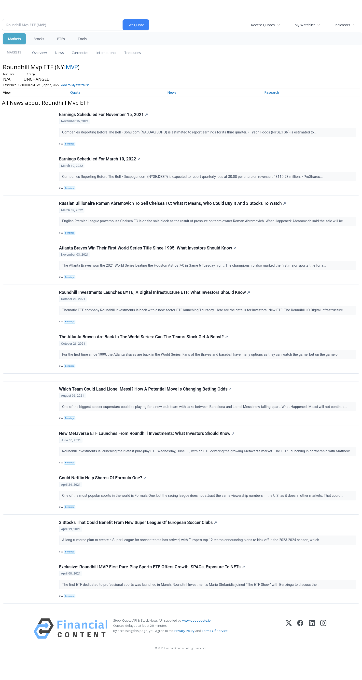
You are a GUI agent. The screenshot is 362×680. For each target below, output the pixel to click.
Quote (75, 92)
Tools (82, 39)
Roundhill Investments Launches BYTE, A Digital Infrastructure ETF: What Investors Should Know (155, 300)
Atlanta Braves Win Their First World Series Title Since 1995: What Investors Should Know (148, 254)
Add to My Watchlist (75, 85)
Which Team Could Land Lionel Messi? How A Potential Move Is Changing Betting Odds (145, 402)
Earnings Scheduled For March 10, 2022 (100, 161)
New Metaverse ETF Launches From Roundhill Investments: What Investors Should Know (147, 448)
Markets (14, 39)
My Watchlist (304, 25)
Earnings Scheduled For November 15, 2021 (103, 115)
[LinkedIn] (312, 651)
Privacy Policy (184, 653)
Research (271, 92)
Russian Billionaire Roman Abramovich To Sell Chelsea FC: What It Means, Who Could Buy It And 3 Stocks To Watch (172, 207)
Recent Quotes (263, 25)
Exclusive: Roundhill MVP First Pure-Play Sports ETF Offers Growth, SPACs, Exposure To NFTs (152, 587)
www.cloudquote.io (196, 643)
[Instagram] (323, 651)
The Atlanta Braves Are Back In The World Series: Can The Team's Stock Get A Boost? (143, 346)
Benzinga (71, 144)
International (106, 52)
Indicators (342, 25)
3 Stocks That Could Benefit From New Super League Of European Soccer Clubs (138, 541)
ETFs (61, 39)
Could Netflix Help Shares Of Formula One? (103, 495)
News (59, 52)
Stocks (39, 39)
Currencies (80, 52)
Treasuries (132, 52)
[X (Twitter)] (289, 651)
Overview (39, 52)
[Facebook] (300, 651)
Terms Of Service (215, 653)
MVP (72, 67)
